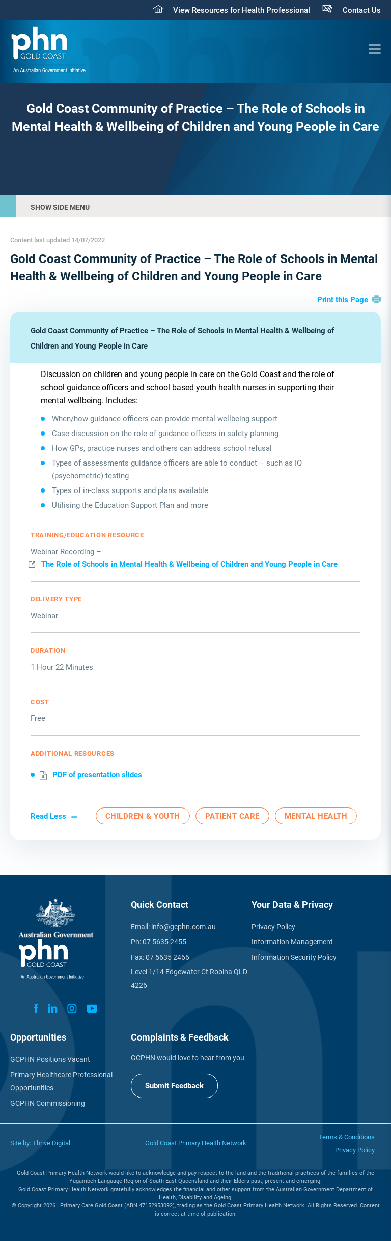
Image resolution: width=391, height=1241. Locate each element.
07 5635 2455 (164, 942)
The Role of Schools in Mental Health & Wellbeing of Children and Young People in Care (189, 564)
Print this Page (342, 299)
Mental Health (316, 816)
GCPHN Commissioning (47, 1103)
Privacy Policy (273, 926)
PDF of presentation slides (97, 775)
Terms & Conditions (347, 1137)
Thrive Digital (51, 1143)
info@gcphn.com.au (183, 926)
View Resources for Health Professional (241, 10)
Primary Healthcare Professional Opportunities (61, 1081)
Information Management (292, 942)
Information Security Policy (294, 957)
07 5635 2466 (167, 957)
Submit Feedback (174, 1085)
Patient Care (232, 816)
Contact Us (362, 10)
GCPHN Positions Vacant (50, 1059)
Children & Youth (142, 816)
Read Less (48, 816)
